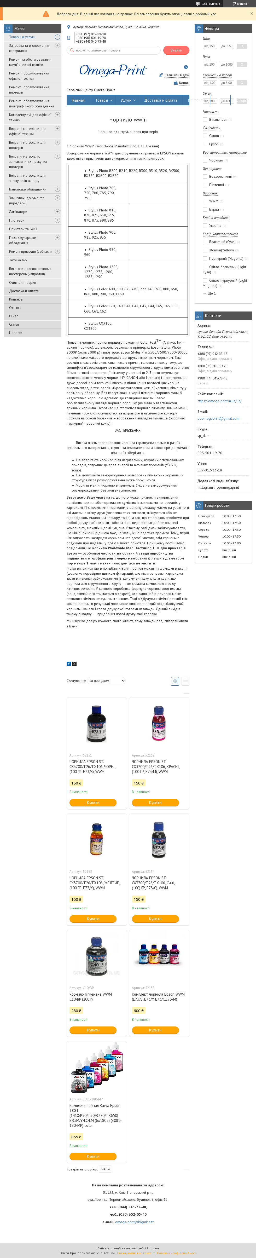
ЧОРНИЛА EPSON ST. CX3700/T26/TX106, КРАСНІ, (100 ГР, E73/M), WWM (155, 766)
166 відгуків (211, 3)
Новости (15, 332)
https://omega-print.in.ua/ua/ (219, 401)
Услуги (126, 100)
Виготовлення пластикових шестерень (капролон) (30, 271)
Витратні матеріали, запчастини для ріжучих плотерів (28, 161)
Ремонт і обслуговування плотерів (29, 90)
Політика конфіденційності (177, 1253)
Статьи (14, 324)
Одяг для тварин (22, 282)
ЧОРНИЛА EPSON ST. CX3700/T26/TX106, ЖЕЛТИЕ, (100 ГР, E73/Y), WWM (94, 882)
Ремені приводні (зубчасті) (30, 251)
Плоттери (16, 220)
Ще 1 (212, 293)
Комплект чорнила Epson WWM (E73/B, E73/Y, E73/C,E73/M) (158, 997)
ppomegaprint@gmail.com (218, 418)
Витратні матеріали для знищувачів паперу (27, 178)
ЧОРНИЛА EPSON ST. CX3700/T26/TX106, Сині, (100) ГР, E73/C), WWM (153, 882)
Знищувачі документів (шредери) (26, 200)
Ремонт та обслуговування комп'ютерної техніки (30, 62)
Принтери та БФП (23, 229)
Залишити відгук (177, 75)
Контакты (16, 299)
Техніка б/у (18, 260)
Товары (101, 100)
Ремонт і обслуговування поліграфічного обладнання (31, 103)
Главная (78, 100)
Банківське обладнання (27, 189)
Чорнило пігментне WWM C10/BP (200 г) (90, 997)
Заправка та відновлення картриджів (29, 48)
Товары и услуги (22, 36)
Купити (93, 802)
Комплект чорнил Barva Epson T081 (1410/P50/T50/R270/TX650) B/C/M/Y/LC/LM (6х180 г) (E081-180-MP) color (95, 1115)
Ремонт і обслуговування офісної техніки (29, 76)
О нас (13, 316)
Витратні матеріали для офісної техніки (27, 131)
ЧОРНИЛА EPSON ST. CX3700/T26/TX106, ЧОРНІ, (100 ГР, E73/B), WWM (92, 766)
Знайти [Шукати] (176, 50)
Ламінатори (18, 211)
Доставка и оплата (24, 290)
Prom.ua (153, 1248)
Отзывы (15, 307)
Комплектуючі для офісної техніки (30, 117)
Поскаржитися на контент (136, 1253)
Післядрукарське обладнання (22, 240)
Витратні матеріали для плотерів (27, 145)
